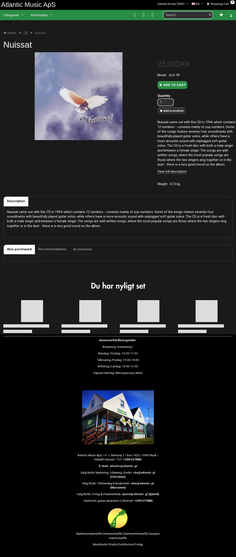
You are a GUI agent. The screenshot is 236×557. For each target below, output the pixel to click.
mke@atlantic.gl (142, 483)
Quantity (163, 96)
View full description (172, 171)
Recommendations (52, 249)
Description (16, 201)
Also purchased (19, 249)
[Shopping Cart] (220, 3)
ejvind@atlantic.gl (135, 494)
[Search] (210, 15)
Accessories (82, 249)
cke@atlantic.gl (144, 472)
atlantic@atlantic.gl (123, 466)
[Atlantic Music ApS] (28, 4)
